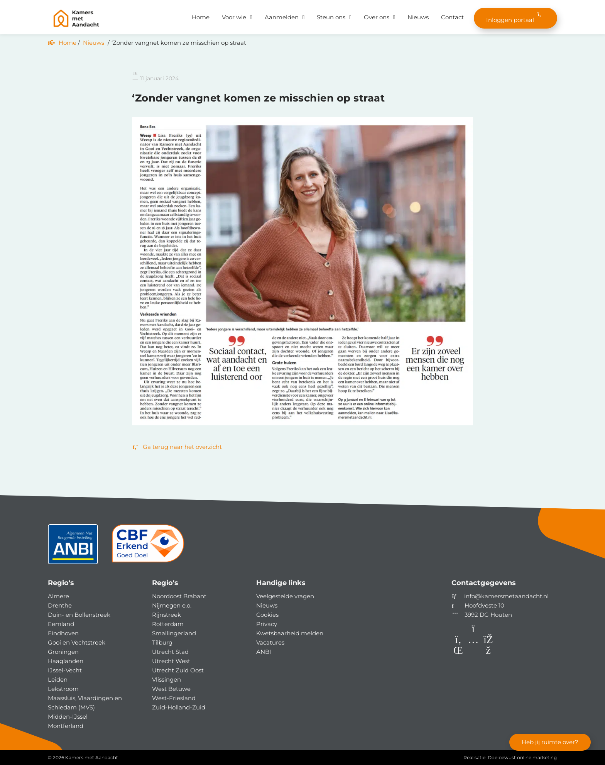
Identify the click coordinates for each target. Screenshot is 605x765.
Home (201, 17)
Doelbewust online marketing (522, 757)
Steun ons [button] (331, 17)
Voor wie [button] (234, 17)
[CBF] (147, 547)
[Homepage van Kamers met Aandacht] (76, 18)
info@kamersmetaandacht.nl (506, 596)
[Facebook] (488, 651)
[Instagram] (474, 651)
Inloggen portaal (515, 18)
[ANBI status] (73, 547)
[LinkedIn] (458, 651)
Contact (452, 17)
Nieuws (418, 17)
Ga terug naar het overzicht (177, 446)
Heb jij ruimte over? (550, 742)
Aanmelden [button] (282, 17)
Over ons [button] (376, 17)
